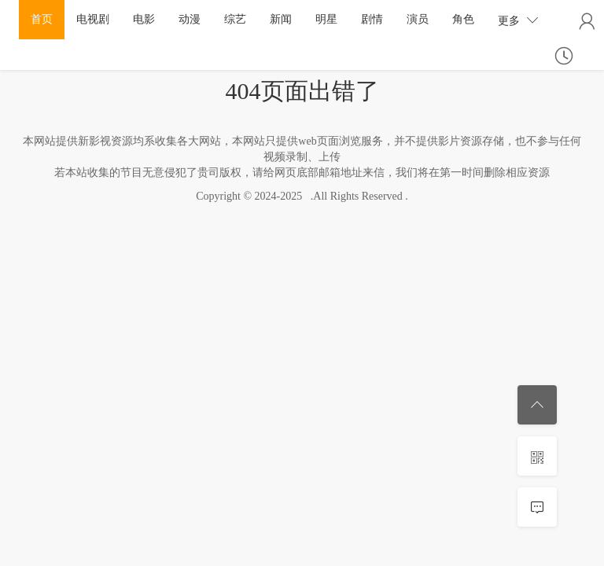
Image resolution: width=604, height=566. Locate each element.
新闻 (281, 19)
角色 (463, 19)
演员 (418, 19)
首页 (42, 19)
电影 (144, 19)
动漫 (190, 19)
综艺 (235, 19)
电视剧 (92, 19)
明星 (326, 19)
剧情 (372, 19)
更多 (518, 20)
